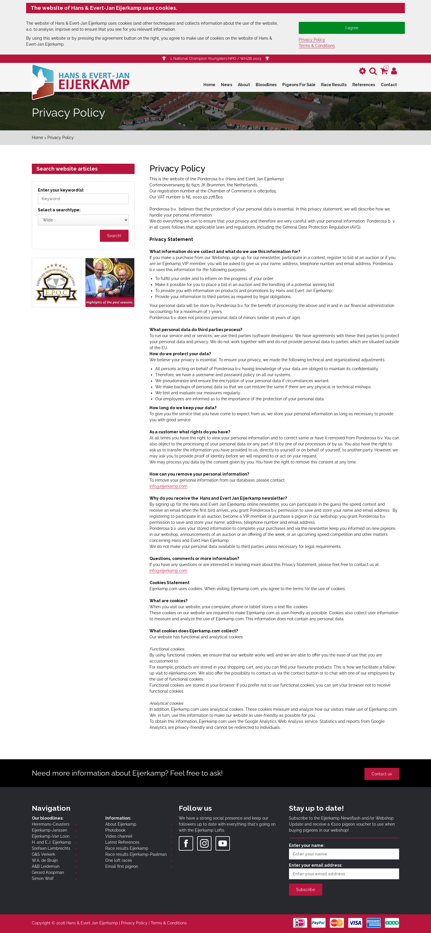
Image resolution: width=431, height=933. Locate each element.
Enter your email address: (344, 871)
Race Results (334, 84)
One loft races (118, 860)
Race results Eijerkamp (126, 848)
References (363, 84)
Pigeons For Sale (298, 84)
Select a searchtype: (59, 210)
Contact (389, 84)
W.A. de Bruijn (45, 860)
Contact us (382, 774)
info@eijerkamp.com (168, 486)
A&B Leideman (45, 866)
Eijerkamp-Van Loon (50, 836)
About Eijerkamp (120, 824)
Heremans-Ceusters (50, 824)
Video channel (118, 836)
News (226, 84)
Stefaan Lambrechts (51, 848)
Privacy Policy (312, 39)
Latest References (122, 842)
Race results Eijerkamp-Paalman (136, 854)
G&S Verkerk (43, 854)
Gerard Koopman (48, 872)
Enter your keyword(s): (83, 196)
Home (209, 84)
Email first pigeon (121, 866)
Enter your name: (344, 851)
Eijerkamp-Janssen (49, 830)
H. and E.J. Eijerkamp (51, 842)
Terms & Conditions (317, 45)
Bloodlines (266, 84)
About (244, 84)
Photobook (115, 830)
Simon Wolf (43, 878)
